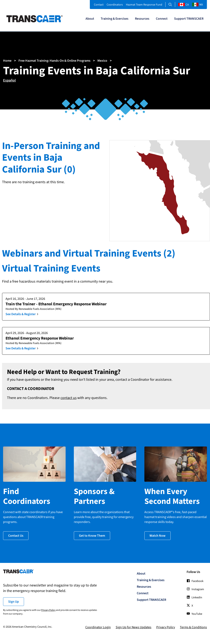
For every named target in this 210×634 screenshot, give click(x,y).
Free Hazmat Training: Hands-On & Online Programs (54, 60)
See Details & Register (21, 314)
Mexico (102, 60)
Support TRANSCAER (188, 18)
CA (183, 5)
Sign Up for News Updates (133, 626)
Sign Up (13, 601)
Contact (99, 5)
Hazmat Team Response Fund (144, 5)
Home (7, 60)
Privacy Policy (48, 609)
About (90, 18)
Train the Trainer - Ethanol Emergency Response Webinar (56, 304)
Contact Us (15, 535)
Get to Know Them (92, 535)
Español (9, 80)
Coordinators (115, 5)
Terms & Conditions (193, 626)
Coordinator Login (98, 626)
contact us (68, 397)
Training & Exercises (114, 18)
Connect (162, 18)
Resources (142, 18)
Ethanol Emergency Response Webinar (40, 338)
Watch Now (157, 535)
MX (197, 5)
